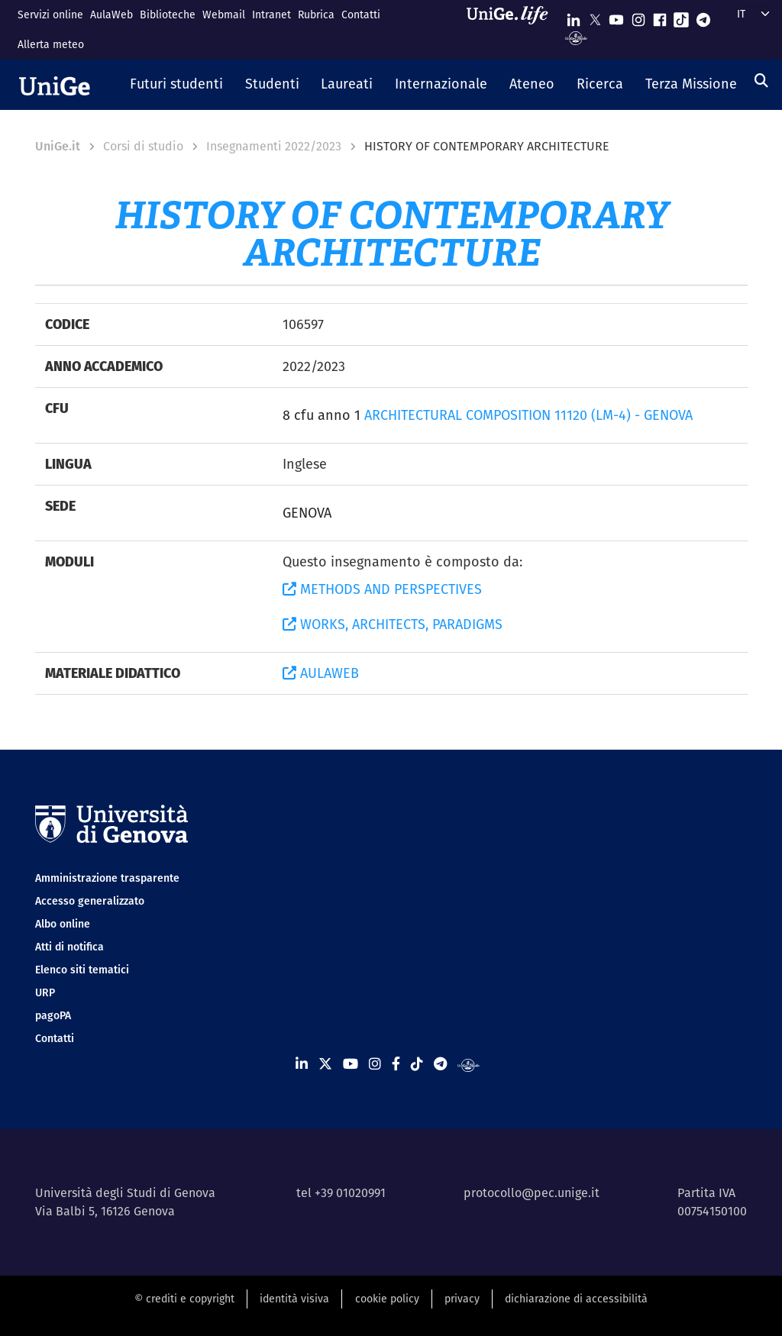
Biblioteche (168, 14)
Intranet (271, 14)
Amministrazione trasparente (107, 878)
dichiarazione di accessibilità (576, 1298)
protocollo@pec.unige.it (531, 1193)
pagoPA (53, 1015)
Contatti (360, 14)
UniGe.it (57, 146)
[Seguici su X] (594, 16)
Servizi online (50, 14)
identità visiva (294, 1298)
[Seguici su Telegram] (703, 16)
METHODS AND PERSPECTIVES (382, 589)
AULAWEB (321, 673)
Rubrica (316, 14)
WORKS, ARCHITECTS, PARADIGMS (392, 624)
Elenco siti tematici (82, 969)
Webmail (223, 14)
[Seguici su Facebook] (659, 16)
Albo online (62, 923)
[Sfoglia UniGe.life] (512, 29)
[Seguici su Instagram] (638, 16)
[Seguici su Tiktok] (681, 16)
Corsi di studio (143, 146)
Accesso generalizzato (89, 900)
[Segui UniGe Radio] (576, 37)
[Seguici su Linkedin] (573, 16)
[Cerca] (761, 80)
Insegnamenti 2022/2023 (273, 146)
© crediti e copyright (184, 1298)
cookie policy (387, 1298)
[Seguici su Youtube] (616, 16)
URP (45, 992)
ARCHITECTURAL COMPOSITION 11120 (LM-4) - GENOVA (528, 414)
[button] (176, 85)
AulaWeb (111, 14)
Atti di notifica (69, 946)
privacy (462, 1298)
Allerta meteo (51, 44)
